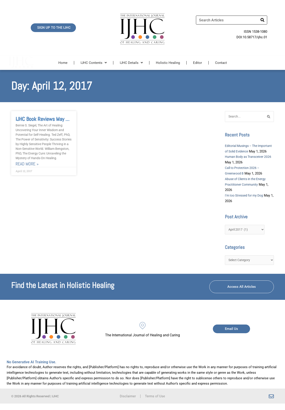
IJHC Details (131, 63)
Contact (221, 63)
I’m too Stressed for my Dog (246, 201)
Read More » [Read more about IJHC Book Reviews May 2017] (27, 164)
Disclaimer (128, 403)
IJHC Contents (94, 63)
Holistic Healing (168, 63)
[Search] (262, 20)
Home (62, 63)
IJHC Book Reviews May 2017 (46, 119)
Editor (197, 63)
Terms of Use (155, 403)
